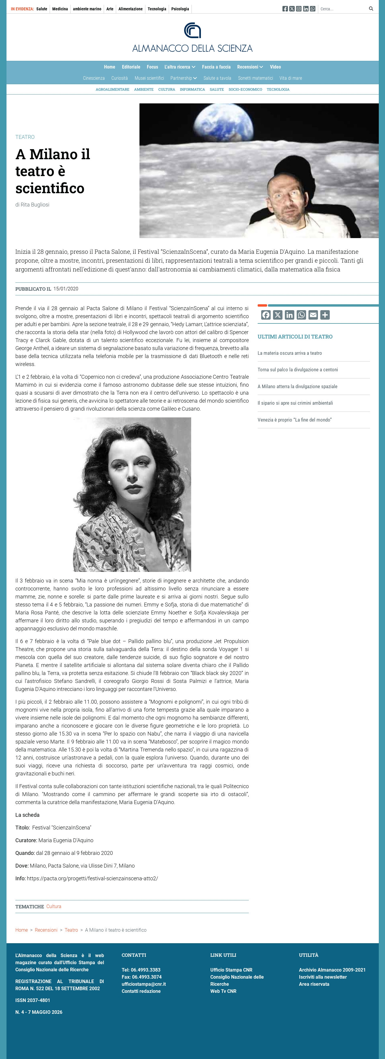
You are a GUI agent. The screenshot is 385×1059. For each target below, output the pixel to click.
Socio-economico (245, 89)
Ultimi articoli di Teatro (295, 336)
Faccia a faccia (216, 67)
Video (275, 67)
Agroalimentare (112, 89)
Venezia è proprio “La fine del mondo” (295, 420)
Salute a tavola (217, 78)
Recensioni (248, 68)
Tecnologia (157, 8)
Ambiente (144, 89)
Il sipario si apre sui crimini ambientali (295, 403)
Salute (41, 8)
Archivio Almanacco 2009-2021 (332, 970)
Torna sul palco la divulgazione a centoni (298, 369)
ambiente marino (87, 8)
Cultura (166, 89)
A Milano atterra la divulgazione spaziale (297, 386)
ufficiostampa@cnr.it (144, 984)
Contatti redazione (141, 991)
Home (109, 67)
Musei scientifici (149, 78)
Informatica (192, 89)
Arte (109, 8)
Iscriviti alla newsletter (323, 977)
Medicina (60, 8)
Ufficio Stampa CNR (231, 970)
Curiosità (119, 78)
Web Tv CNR (223, 991)
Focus (152, 67)
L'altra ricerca (178, 68)
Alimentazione (130, 8)
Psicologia (180, 8)
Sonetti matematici (255, 78)
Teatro (71, 930)
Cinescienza (94, 78)
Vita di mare (291, 78)
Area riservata (314, 984)
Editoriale (131, 67)
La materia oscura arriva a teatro (290, 353)
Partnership (182, 79)
